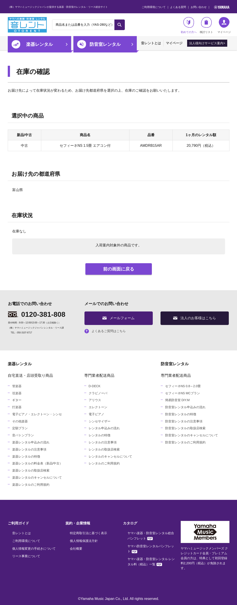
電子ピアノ (96, 414)
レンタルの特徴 (99, 435)
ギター (17, 400)
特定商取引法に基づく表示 (88, 533)
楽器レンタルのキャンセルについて (37, 477)
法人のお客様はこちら (194, 318)
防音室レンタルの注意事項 (183, 421)
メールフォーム (118, 318)
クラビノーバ (98, 393)
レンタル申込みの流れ (104, 428)
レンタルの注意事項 (103, 442)
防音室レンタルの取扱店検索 (185, 428)
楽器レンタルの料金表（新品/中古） (37, 463)
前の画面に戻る (118, 269)
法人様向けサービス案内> (207, 43)
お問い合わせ (199, 7)
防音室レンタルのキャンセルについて (191, 435)
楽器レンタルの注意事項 (29, 449)
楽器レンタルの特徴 (26, 456)
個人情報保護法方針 (84, 541)
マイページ (174, 43)
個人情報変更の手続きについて (34, 548)
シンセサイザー (99, 421)
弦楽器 (17, 393)
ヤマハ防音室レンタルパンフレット (150, 548)
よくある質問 (178, 7)
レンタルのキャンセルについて (110, 456)
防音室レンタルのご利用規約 (185, 442)
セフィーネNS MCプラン (182, 393)
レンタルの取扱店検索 (104, 449)
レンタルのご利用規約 (104, 463)
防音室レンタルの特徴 (180, 414)
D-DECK (95, 386)
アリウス (95, 400)
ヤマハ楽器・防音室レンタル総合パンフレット (150, 535)
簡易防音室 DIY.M (177, 400)
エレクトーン (98, 407)
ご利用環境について (154, 7)
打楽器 (17, 407)
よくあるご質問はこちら (105, 331)
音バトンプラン (23, 435)
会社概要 (76, 548)
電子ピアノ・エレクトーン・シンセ (37, 414)
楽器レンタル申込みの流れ (30, 442)
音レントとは (151, 43)
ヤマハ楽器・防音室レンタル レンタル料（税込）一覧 (151, 561)
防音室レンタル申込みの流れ (185, 407)
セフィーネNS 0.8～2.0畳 (183, 386)
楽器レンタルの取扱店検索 (30, 470)
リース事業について (26, 556)
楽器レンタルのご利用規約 (30, 484)
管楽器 (17, 386)
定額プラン (20, 428)
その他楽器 (20, 421)
